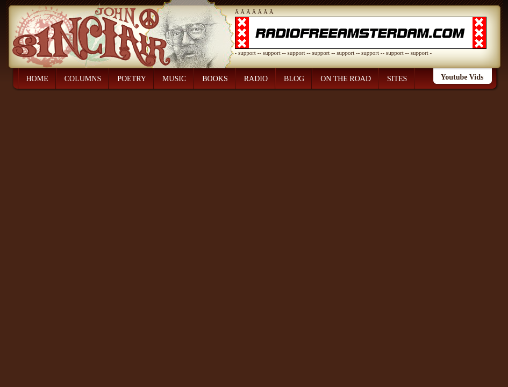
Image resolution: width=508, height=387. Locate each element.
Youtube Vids (462, 77)
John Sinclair (102, 29)
